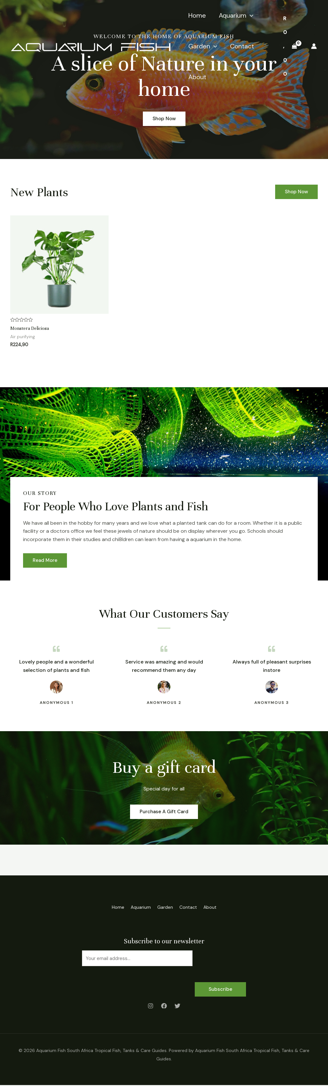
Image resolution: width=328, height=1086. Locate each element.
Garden (202, 46)
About (197, 77)
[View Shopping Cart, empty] (289, 46)
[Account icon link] (314, 46)
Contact (242, 46)
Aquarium (236, 15)
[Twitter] (177, 1006)
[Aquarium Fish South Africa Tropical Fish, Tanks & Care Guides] (90, 45)
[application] (249, 15)
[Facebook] (164, 1006)
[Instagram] (150, 1006)
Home (197, 15)
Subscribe (220, 990)
